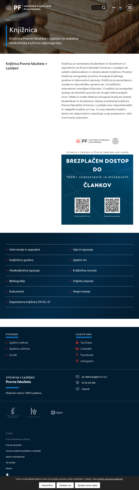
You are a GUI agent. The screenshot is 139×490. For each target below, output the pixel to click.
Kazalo (9, 469)
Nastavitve (47, 485)
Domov (8, 20)
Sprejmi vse (65, 485)
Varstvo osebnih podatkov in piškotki (23, 451)
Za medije (10, 463)
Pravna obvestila (13, 445)
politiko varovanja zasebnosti (110, 479)
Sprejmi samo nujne (87, 485)
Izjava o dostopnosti (15, 457)
